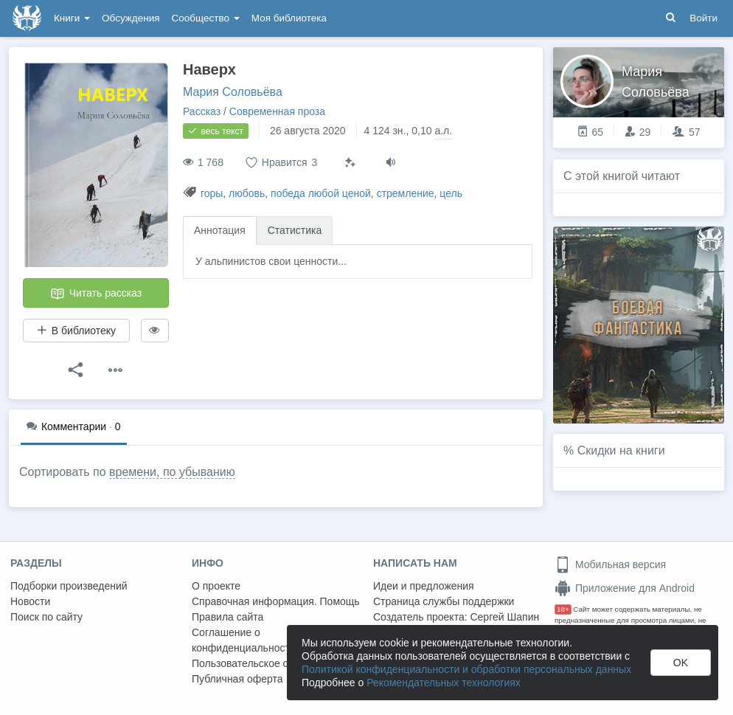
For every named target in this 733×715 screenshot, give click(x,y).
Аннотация (220, 230)
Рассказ (201, 111)
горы (212, 193)
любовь (247, 193)
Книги (72, 18)
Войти (703, 18)
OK (680, 663)
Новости (30, 601)
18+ (563, 609)
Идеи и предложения (423, 586)
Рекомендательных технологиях (443, 682)
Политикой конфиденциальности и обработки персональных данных (466, 669)
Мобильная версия (610, 564)
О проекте (216, 586)
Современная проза (277, 111)
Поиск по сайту (46, 617)
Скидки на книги (621, 450)
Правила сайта (227, 617)
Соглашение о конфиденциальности (244, 640)
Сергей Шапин (504, 617)
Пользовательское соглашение (266, 663)
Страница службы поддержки (443, 601)
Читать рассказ (96, 293)
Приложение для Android (625, 588)
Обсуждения (130, 18)
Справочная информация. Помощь (276, 601)
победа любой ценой (321, 193)
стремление (405, 193)
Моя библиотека (289, 18)
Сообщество (206, 18)
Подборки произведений (69, 586)
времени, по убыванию (172, 472)
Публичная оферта (237, 679)
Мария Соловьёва (232, 92)
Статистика (295, 230)
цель (451, 193)
